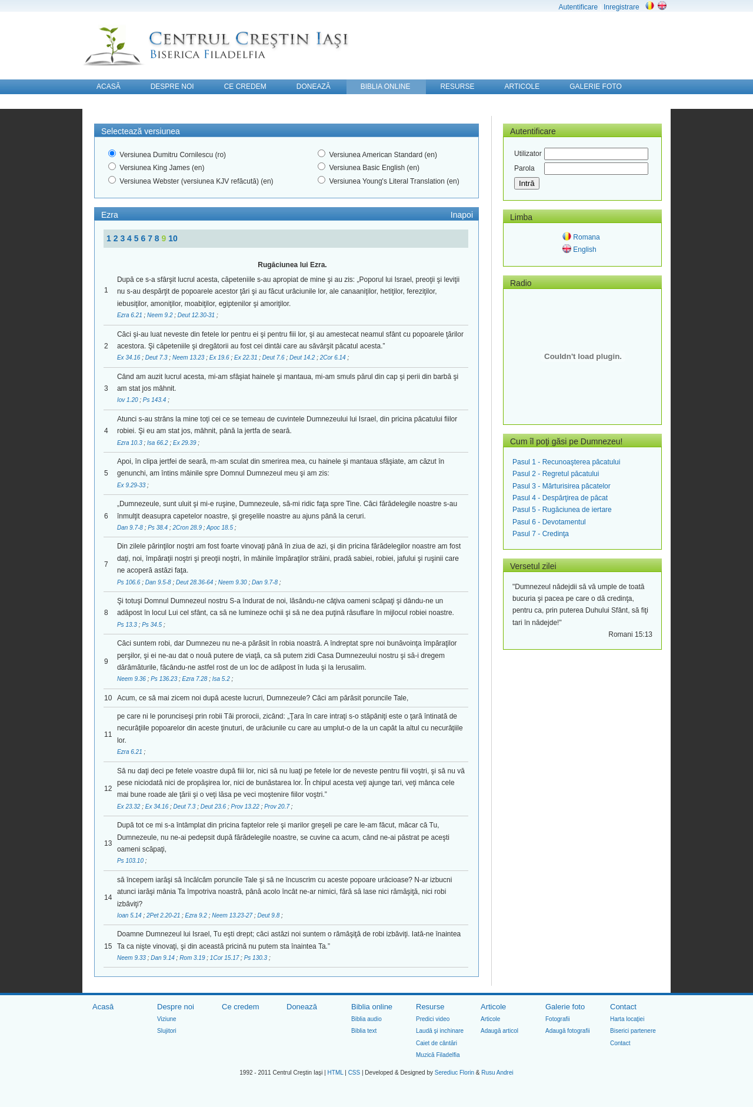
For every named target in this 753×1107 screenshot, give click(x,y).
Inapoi (462, 215)
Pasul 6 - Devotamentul (549, 522)
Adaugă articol (499, 1031)
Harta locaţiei (627, 1019)
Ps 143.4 (155, 400)
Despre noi (175, 1006)
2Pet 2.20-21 (164, 915)
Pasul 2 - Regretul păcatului (555, 474)
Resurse (430, 1006)
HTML (336, 1072)
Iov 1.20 (128, 400)
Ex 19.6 (220, 357)
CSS (354, 1072)
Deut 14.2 (302, 357)
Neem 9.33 (132, 958)
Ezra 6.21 (130, 315)
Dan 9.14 (163, 958)
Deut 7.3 (157, 357)
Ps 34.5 (153, 624)
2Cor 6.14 (334, 357)
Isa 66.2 (158, 443)
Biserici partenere (633, 1031)
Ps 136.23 (165, 679)
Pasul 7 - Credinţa (540, 534)
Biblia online (371, 1006)
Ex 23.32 (129, 806)
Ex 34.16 (129, 357)
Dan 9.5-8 (159, 582)
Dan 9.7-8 (131, 527)
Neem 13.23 (189, 357)
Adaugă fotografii (567, 1031)
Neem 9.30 (233, 582)
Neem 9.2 (160, 315)
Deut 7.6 (274, 357)
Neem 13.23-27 (233, 915)
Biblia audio (366, 1019)
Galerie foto (565, 1006)
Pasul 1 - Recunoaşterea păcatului (566, 462)
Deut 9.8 (269, 915)
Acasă (103, 1006)
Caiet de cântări (436, 1043)
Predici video (432, 1019)
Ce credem (240, 1006)
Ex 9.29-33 (132, 485)
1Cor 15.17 (225, 958)
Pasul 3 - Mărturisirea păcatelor (561, 486)
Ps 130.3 (256, 958)
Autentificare (578, 7)
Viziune (166, 1019)
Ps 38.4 (158, 527)
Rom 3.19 (192, 958)
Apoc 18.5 (220, 527)
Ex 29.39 (185, 443)
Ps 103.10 (131, 860)
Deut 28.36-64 (195, 582)
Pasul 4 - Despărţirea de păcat (560, 498)
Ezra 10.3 (130, 443)
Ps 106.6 (129, 582)
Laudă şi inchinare (440, 1031)
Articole (493, 1006)
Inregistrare (621, 7)
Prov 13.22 (246, 806)
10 (173, 238)
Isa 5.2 (222, 679)
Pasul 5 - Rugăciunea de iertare (562, 510)
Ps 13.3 (128, 624)
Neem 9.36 (132, 679)
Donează (301, 1006)
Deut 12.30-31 (197, 315)
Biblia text (363, 1031)
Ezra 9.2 (197, 915)
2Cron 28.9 (187, 527)
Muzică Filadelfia (437, 1055)
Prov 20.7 (277, 806)
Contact (623, 1006)
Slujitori (166, 1031)
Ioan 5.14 (130, 915)
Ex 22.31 (246, 357)
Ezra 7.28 (195, 679)
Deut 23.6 (214, 806)
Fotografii (557, 1019)
